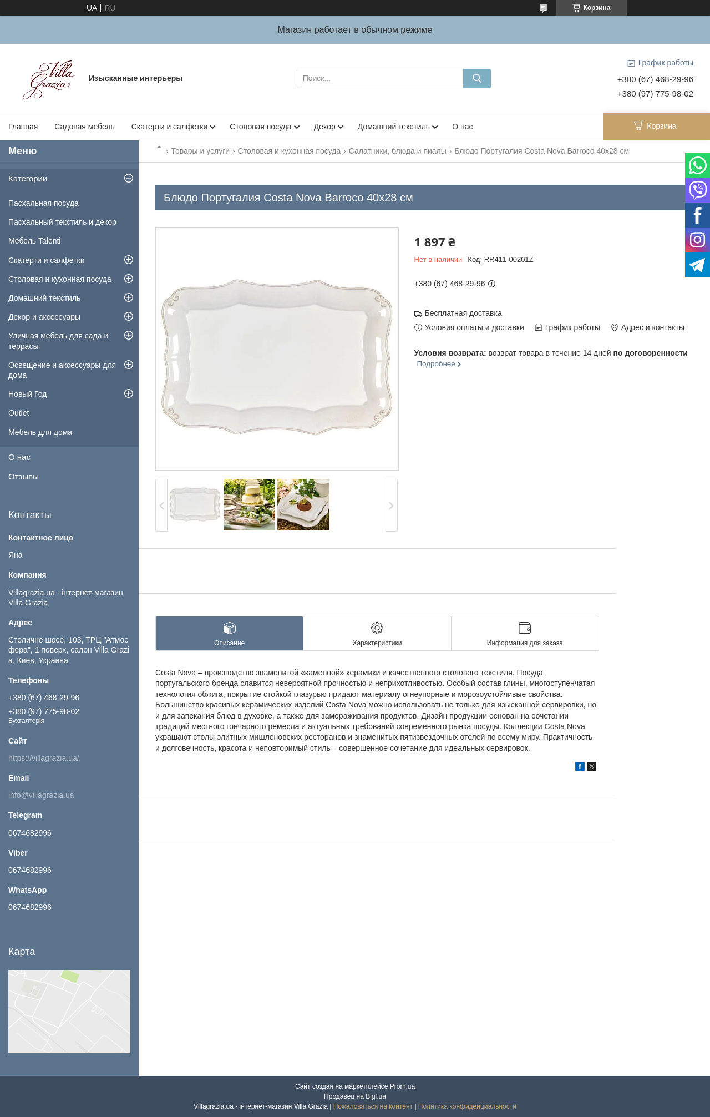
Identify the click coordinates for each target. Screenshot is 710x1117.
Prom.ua (402, 1086)
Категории (27, 178)
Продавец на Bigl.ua (355, 1096)
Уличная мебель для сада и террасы (58, 340)
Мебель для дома (40, 432)
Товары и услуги (200, 150)
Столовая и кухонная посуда (289, 150)
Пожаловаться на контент (373, 1106)
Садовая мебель (84, 126)
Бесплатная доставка (463, 313)
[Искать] (477, 78)
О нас (462, 126)
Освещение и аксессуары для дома (62, 370)
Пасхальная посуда (43, 203)
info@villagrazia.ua (41, 795)
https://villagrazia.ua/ (43, 758)
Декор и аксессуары (44, 316)
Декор (325, 126)
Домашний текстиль (394, 126)
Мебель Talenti (34, 240)
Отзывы (23, 476)
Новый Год (27, 394)
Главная (23, 126)
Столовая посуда (260, 126)
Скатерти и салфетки (169, 126)
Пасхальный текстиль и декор (62, 222)
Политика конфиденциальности (467, 1106)
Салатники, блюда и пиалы (398, 150)
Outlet (18, 412)
